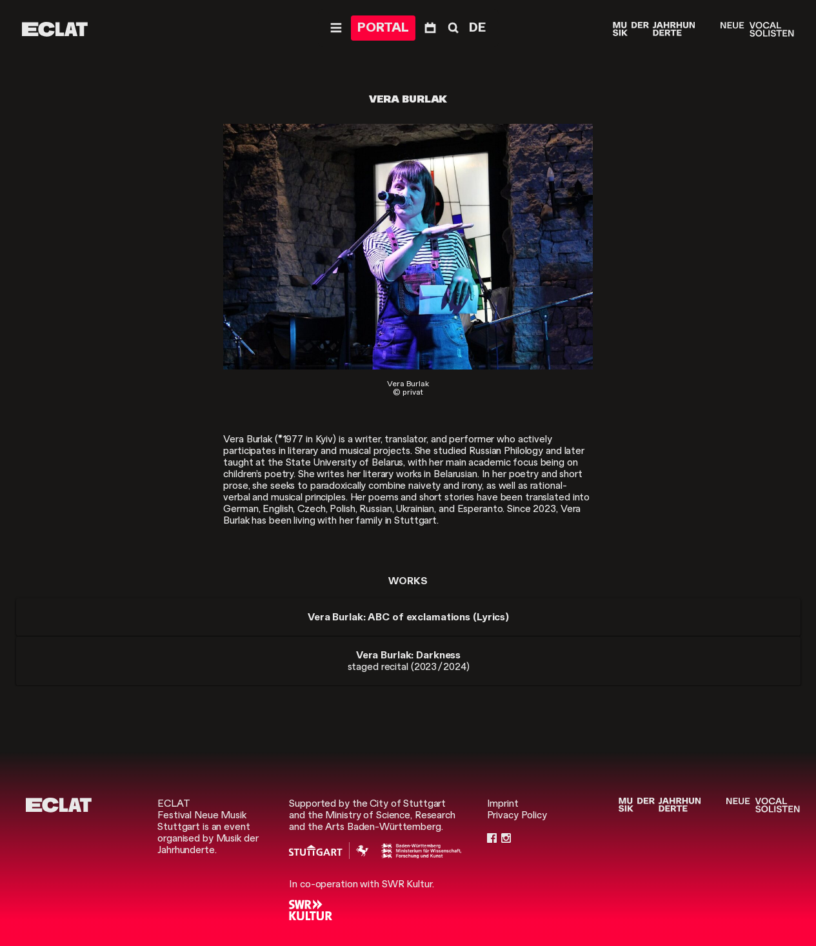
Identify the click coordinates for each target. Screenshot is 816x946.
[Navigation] (336, 28)
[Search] (452, 28)
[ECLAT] (55, 29)
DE (477, 27)
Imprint (503, 803)
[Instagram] (506, 838)
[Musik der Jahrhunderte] (654, 29)
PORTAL (383, 27)
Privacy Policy (517, 815)
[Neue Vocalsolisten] (757, 29)
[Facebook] (492, 838)
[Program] (430, 28)
